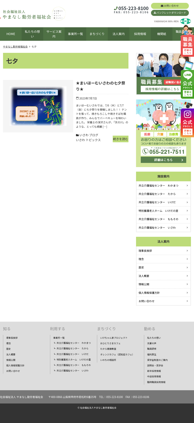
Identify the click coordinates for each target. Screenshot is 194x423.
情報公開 (144, 284)
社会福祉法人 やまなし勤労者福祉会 (21, 397)
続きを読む (117, 122)
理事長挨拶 (145, 251)
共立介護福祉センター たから (157, 194)
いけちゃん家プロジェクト (114, 337)
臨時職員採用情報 (156, 382)
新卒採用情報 (154, 370)
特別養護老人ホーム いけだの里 (158, 211)
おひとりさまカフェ (110, 343)
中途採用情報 (154, 376)
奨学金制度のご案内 (157, 359)
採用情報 (140, 33)
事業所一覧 (75, 33)
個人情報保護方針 (149, 293)
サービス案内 (53, 34)
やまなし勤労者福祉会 (15, 46)
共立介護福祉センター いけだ (157, 202)
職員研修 (151, 348)
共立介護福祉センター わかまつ (158, 185)
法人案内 (119, 33)
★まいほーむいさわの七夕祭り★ (83, 83)
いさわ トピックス (90, 121)
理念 (141, 259)
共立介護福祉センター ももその (158, 219)
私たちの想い (32, 34)
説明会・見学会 (155, 365)
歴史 (141, 267)
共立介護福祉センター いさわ (157, 227)
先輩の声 (151, 343)
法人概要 (144, 276)
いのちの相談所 (108, 359)
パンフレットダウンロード (171, 12)
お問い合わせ (171, 5)
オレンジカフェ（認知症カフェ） (117, 354)
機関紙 (161, 33)
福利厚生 (151, 354)
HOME (10, 33)
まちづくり (97, 33)
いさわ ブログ (68, 121)
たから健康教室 (108, 348)
